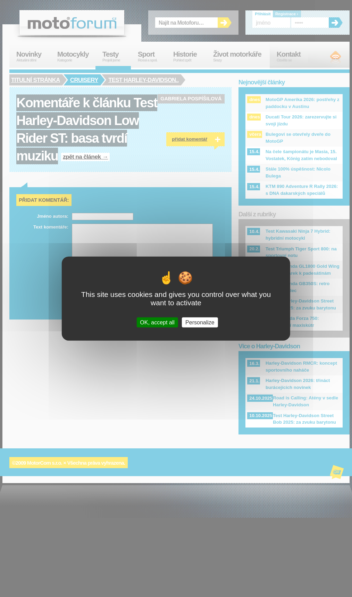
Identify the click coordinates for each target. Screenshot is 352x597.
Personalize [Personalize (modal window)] (200, 322)
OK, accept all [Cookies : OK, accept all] (157, 322)
